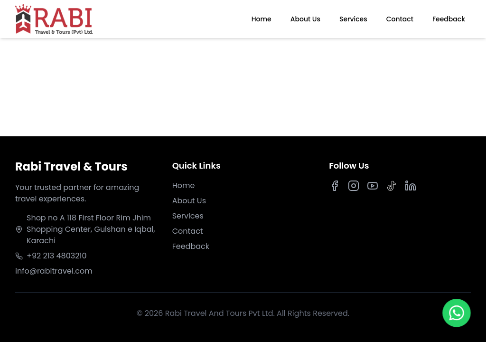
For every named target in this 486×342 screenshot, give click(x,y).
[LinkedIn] (410, 185)
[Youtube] (372, 185)
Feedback (448, 19)
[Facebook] (334, 185)
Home (261, 19)
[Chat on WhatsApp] (457, 314)
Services (353, 19)
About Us (305, 19)
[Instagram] (353, 185)
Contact (399, 19)
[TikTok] (391, 185)
